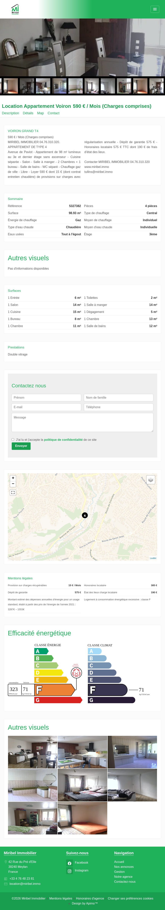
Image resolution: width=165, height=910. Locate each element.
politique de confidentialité (63, 439)
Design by (84, 903)
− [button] (13, 484)
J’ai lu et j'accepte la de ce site (56, 439)
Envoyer (21, 445)
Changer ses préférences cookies (130, 898)
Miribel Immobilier (20, 853)
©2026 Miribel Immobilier (29, 898)
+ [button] (13, 478)
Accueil (15, 9)
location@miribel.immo (25, 883)
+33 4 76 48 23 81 (22, 878)
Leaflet (153, 558)
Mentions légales (60, 898)
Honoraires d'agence (90, 898)
